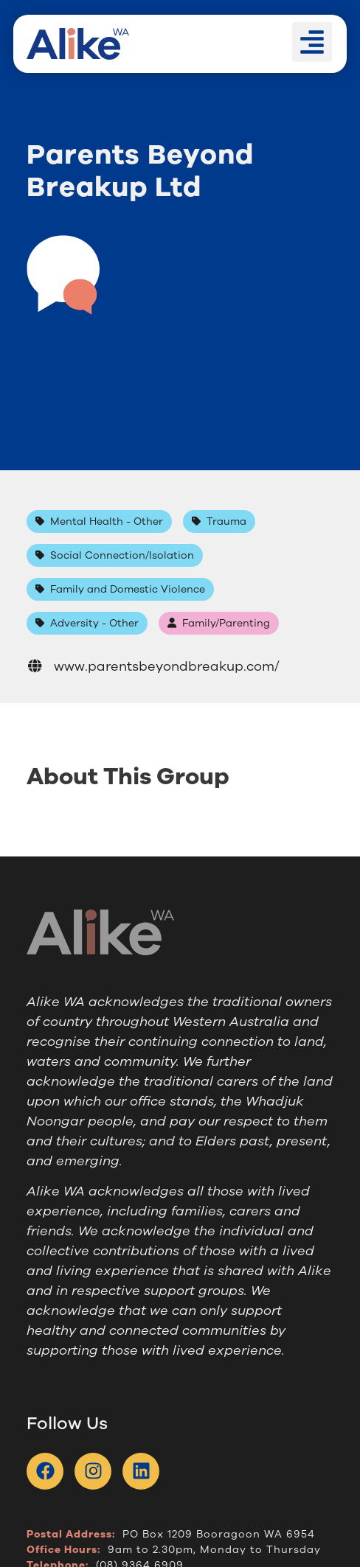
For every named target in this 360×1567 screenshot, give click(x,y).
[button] (312, 42)
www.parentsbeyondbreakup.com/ (153, 666)
